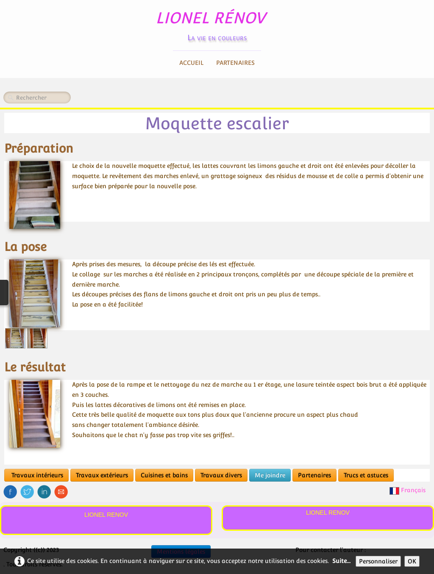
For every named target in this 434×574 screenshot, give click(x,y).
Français (408, 490)
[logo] (217, 23)
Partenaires (235, 62)
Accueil (191, 62)
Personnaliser (378, 561)
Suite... (341, 560)
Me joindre (270, 475)
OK (412, 561)
